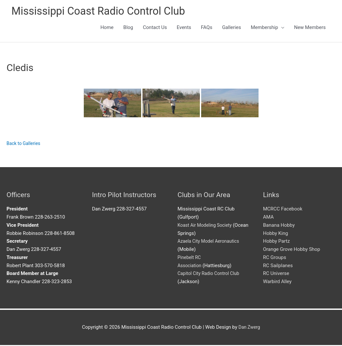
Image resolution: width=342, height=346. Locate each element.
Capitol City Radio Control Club (211, 274)
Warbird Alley (277, 282)
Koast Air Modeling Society (207, 226)
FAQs (206, 28)
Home (106, 28)
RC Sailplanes (278, 266)
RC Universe (276, 274)
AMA (268, 218)
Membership (264, 28)
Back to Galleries (25, 145)
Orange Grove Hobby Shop (291, 250)
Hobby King (275, 234)
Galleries (231, 28)
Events (184, 28)
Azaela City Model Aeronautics (211, 242)
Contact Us (155, 28)
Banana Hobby (279, 226)
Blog (128, 28)
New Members (310, 28)
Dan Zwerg (249, 328)
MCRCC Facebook (283, 210)
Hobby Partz (276, 242)
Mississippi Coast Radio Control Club (105, 11)
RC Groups (274, 258)
